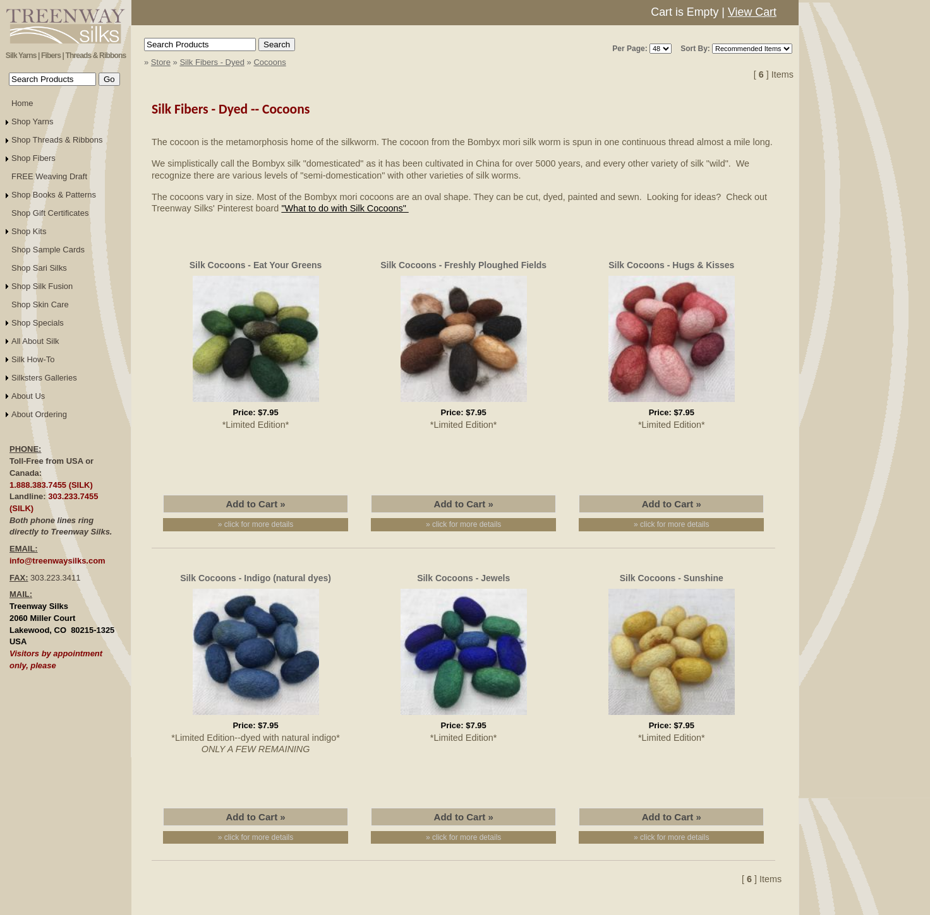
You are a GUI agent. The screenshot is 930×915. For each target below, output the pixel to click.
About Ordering (39, 414)
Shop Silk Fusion (42, 286)
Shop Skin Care (40, 304)
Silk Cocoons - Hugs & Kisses (671, 265)
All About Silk (35, 341)
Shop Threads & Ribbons (57, 140)
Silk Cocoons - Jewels (463, 578)
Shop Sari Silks (39, 268)
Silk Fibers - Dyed (212, 62)
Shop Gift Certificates (49, 213)
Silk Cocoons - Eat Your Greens (256, 265)
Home (22, 103)
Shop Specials (37, 323)
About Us (28, 396)
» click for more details (255, 524)
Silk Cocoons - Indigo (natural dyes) (255, 578)
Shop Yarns (32, 121)
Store (161, 62)
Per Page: (629, 48)
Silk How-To (32, 359)
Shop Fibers (33, 158)
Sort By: (695, 48)
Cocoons (269, 62)
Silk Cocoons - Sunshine (671, 578)
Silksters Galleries (44, 377)
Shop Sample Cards (48, 249)
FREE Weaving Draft (49, 176)
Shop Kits (28, 231)
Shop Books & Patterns (53, 194)
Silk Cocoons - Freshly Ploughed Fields (463, 265)
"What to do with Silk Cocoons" (344, 208)
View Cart (752, 12)
